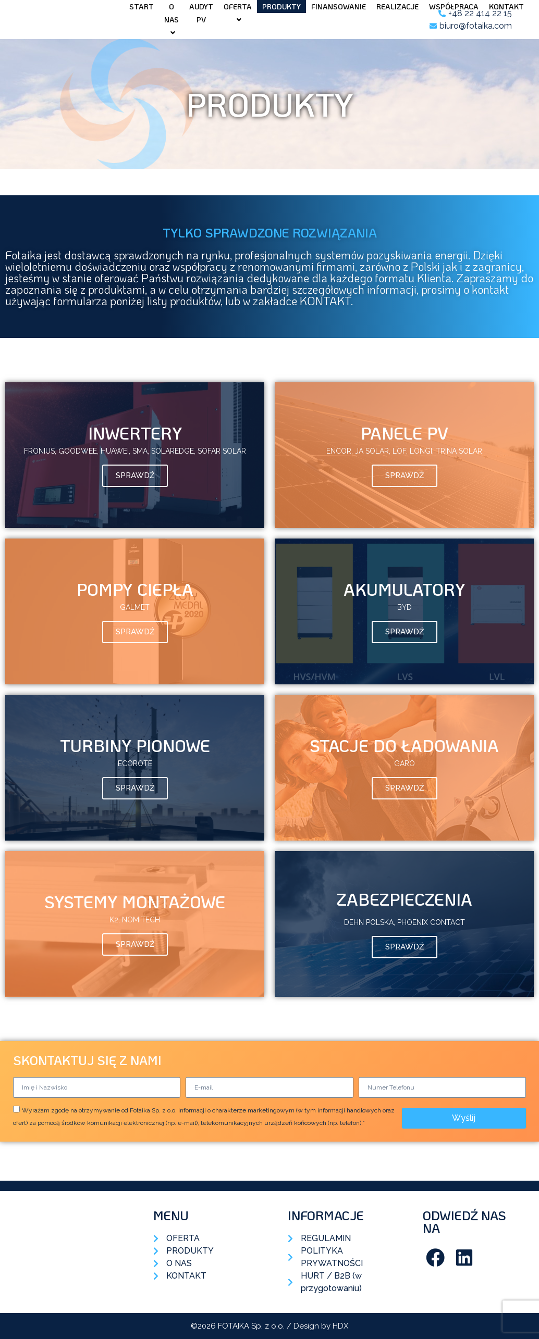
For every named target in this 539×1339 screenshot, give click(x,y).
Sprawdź (135, 475)
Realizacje (397, 6)
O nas (171, 19)
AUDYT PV (201, 13)
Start (141, 6)
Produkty (281, 6)
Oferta (238, 12)
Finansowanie (338, 6)
